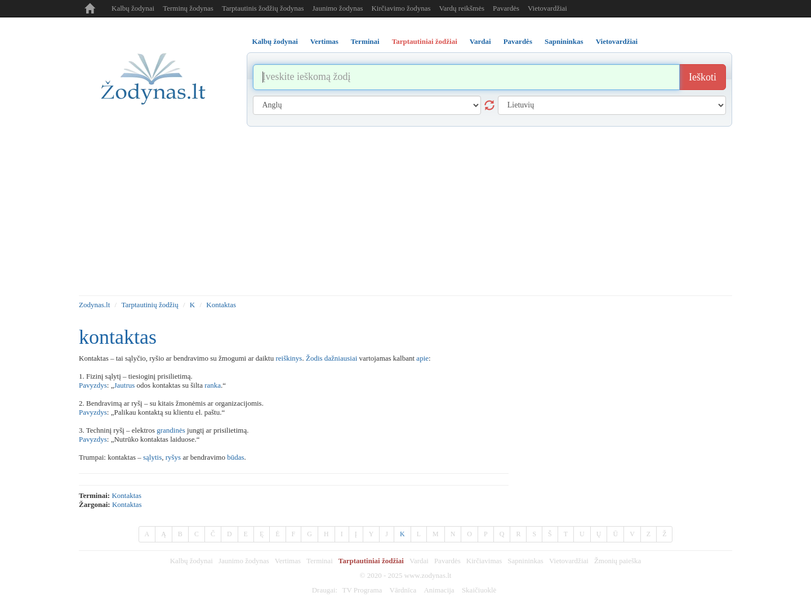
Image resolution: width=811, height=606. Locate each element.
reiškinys (288, 358)
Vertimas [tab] (324, 41)
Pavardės (506, 8)
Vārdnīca (403, 590)
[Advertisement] (405, 211)
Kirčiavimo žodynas (400, 8)
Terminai (319, 560)
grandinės (171, 430)
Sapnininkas (525, 560)
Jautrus (124, 385)
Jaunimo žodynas (338, 8)
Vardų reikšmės (462, 8)
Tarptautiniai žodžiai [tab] (424, 41)
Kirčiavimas (484, 560)
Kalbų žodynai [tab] (275, 41)
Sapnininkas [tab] (564, 41)
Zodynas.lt (94, 304)
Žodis (314, 358)
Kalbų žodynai (133, 8)
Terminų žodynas (188, 8)
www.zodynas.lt (428, 575)
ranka (212, 385)
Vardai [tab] (480, 41)
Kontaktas (221, 304)
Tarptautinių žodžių (149, 304)
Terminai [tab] (365, 41)
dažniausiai (340, 358)
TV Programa (362, 590)
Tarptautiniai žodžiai (371, 560)
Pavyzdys (93, 385)
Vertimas (288, 560)
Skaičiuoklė (479, 590)
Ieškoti (702, 77)
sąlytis (152, 457)
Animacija (439, 590)
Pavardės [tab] (517, 41)
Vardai (419, 560)
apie (422, 358)
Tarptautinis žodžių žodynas (263, 8)
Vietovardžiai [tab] (617, 41)
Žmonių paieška (617, 560)
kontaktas (126, 495)
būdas (235, 457)
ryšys (173, 457)
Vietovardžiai (547, 8)
